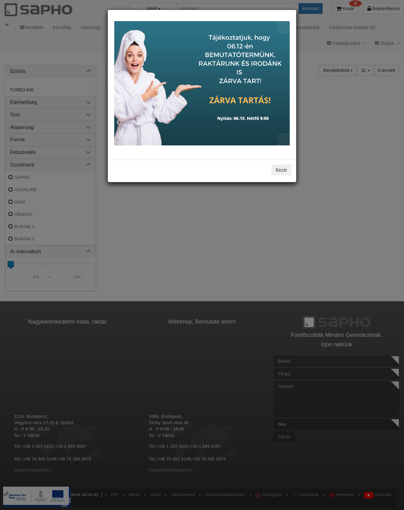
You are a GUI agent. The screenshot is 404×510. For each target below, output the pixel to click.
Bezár (281, 170)
